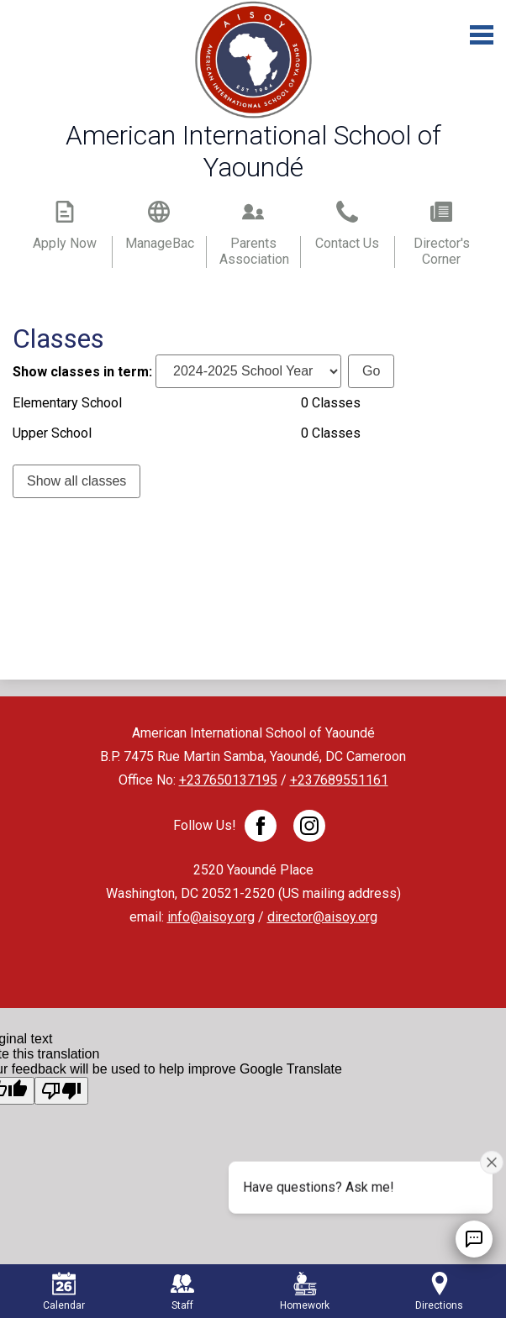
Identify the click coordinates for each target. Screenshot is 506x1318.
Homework (304, 1291)
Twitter (309, 829)
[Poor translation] (61, 1091)
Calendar (64, 1291)
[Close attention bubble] (491, 1162)
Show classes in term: (82, 371)
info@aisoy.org (211, 917)
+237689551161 (339, 780)
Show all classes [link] (76, 481)
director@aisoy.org (322, 917)
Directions (439, 1291)
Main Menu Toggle (481, 35)
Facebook (261, 829)
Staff (182, 1291)
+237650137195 (228, 780)
